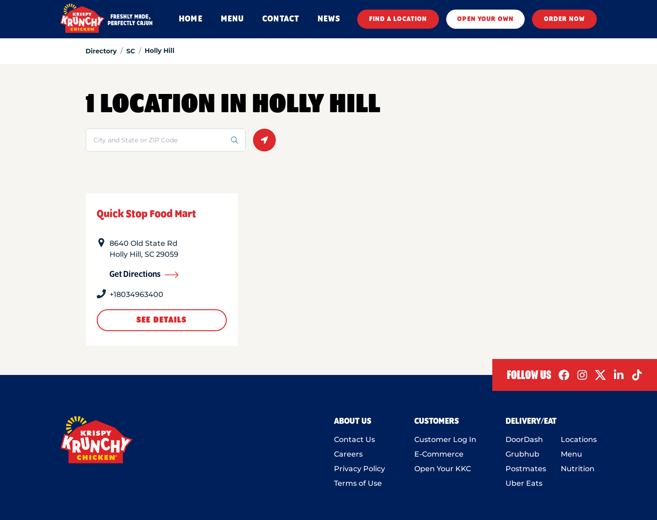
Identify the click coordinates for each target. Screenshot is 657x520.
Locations (579, 439)
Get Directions (144, 274)
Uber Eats (524, 483)
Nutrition (577, 468)
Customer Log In (445, 439)
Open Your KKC (442, 468)
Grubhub (522, 454)
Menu (571, 454)
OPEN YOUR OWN (485, 19)
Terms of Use (358, 483)
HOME (190, 19)
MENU (232, 19)
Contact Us (354, 439)
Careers (348, 454)
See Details (161, 320)
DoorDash (524, 439)
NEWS (329, 19)
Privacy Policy (359, 468)
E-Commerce (439, 454)
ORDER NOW (564, 19)
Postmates (526, 468)
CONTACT (280, 19)
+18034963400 (136, 294)
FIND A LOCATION (398, 19)
